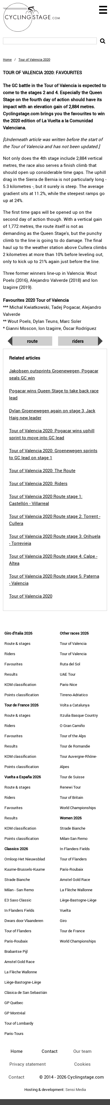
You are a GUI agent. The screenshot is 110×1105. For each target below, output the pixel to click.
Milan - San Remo (19, 889)
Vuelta (65, 910)
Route (32, 341)
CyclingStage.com (35, 17)
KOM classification (20, 684)
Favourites (13, 664)
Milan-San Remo (73, 838)
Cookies (82, 1064)
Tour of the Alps (73, 735)
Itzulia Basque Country (79, 715)
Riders (78, 341)
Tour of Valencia (73, 643)
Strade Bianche (17, 879)
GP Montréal (14, 1013)
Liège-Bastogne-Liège (22, 982)
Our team (82, 1051)
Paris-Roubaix (16, 941)
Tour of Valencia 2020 (30, 596)
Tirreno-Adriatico (74, 694)
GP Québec (13, 1002)
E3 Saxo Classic (17, 900)
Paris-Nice (68, 684)
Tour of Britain (71, 797)
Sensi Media (75, 1089)
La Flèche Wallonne (20, 971)
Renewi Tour (70, 787)
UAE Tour (67, 674)
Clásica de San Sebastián (25, 992)
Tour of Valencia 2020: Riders (38, 483)
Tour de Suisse (72, 776)
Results (11, 674)
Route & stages (17, 643)
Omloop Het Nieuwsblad (24, 859)
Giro (63, 920)
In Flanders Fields (19, 910)
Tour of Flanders (17, 930)
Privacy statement (27, 1064)
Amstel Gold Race (19, 961)
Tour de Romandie (75, 746)
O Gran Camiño (72, 725)
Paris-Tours (13, 1033)
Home (7, 59)
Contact (16, 1077)
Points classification (21, 694)
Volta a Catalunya (74, 705)
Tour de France (72, 930)
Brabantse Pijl (16, 951)
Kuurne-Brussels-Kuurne (24, 869)
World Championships (78, 807)
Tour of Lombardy (18, 1023)
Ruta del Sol (70, 664)
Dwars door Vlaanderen (23, 920)
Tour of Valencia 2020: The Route (42, 470)
